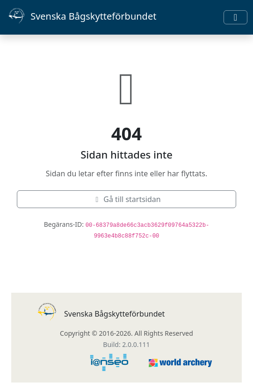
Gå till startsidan (126, 199)
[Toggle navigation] (235, 17)
